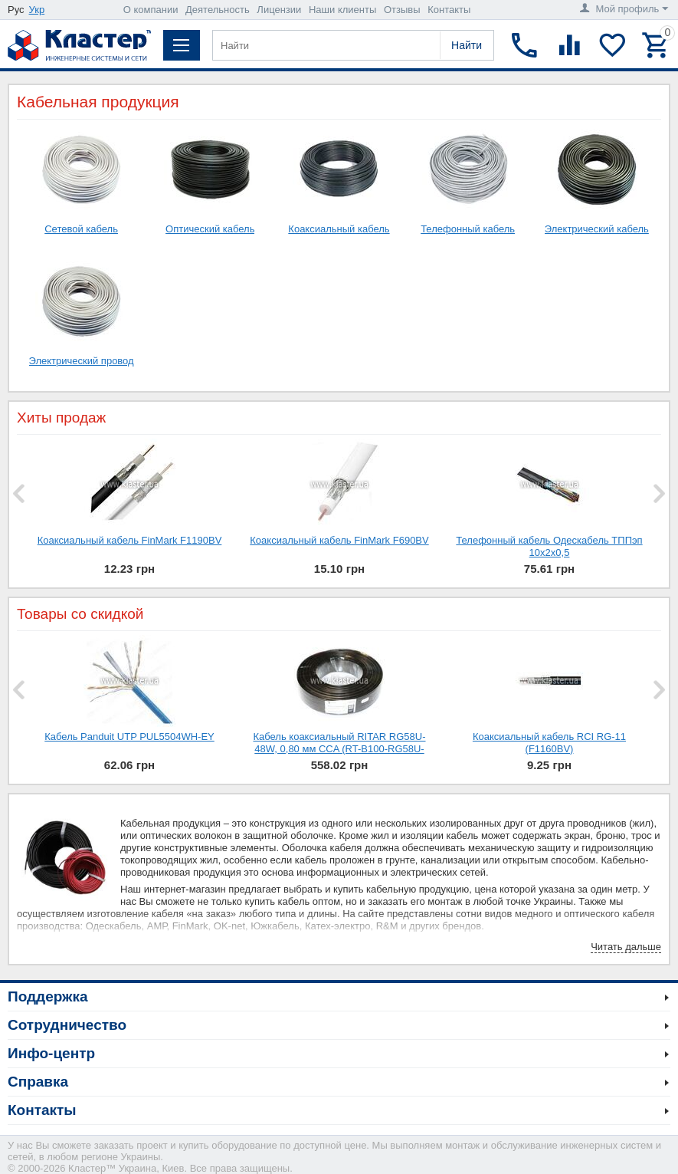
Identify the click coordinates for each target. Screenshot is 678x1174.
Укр (37, 9)
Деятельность (217, 9)
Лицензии (279, 9)
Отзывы (402, 9)
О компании (151, 9)
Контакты (448, 9)
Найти (466, 45)
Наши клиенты (342, 9)
